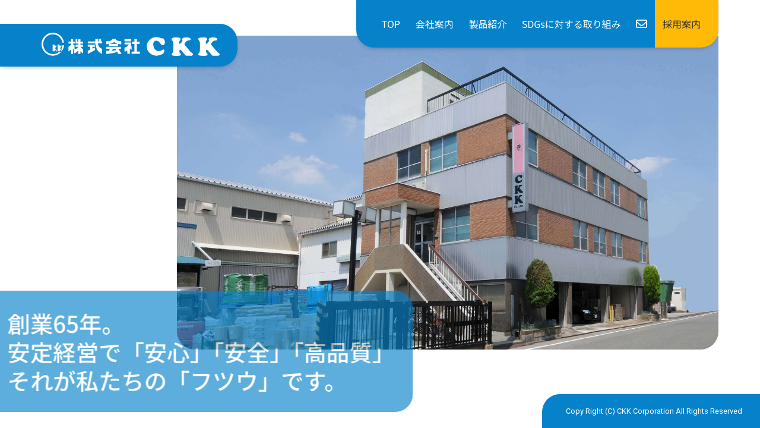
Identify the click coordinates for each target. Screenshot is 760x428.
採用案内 (682, 24)
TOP (391, 24)
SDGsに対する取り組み (571, 24)
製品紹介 (487, 24)
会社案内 (435, 24)
